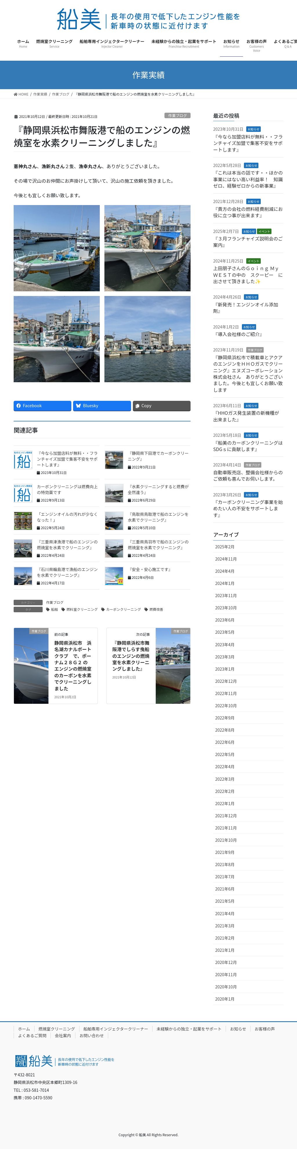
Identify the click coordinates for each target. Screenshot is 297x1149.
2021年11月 (226, 828)
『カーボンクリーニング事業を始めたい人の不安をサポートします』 (248, 508)
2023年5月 (225, 632)
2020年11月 (226, 974)
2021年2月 (225, 938)
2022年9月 (225, 718)
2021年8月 (225, 864)
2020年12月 (226, 962)
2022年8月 (225, 730)
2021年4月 (225, 913)
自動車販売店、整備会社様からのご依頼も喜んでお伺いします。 (248, 475)
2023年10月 (226, 608)
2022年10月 (226, 705)
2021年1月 (225, 950)
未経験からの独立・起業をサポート (189, 1029)
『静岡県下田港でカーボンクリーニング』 (158, 456)
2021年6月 (225, 889)
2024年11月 (226, 559)
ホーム (24, 1029)
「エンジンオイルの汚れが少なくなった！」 (67, 517)
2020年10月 (226, 987)
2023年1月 (225, 669)
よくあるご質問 (32, 1035)
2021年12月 (226, 815)
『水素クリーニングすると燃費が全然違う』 (158, 489)
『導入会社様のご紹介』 (238, 334)
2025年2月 (225, 547)
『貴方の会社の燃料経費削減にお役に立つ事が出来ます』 (248, 212)
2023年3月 (225, 657)
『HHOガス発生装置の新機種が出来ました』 (246, 416)
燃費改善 (156, 609)
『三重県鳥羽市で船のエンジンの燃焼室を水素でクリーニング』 (158, 544)
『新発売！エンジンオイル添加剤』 (245, 307)
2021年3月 (225, 926)
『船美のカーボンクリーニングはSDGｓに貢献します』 (248, 446)
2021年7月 (225, 876)
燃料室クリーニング (82, 609)
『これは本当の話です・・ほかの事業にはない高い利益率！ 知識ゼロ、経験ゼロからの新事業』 (248, 179)
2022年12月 (226, 681)
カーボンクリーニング (123, 609)
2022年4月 (225, 766)
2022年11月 (226, 693)
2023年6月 (225, 620)
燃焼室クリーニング (57, 1029)
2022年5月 (225, 754)
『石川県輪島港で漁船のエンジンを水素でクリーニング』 (67, 572)
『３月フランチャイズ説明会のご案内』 (247, 241)
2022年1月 (225, 803)
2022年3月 (225, 779)
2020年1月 (225, 999)
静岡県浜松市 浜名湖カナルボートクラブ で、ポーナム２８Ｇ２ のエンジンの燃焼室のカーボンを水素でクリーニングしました (72, 665)
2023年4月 (225, 644)
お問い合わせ (91, 1035)
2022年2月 (225, 791)
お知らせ (253, 129)
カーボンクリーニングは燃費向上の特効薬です (67, 489)
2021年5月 (225, 901)
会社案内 (63, 1035)
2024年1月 (225, 583)
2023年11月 (226, 595)
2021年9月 (225, 852)
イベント (264, 231)
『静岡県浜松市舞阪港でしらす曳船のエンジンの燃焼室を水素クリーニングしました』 (130, 655)
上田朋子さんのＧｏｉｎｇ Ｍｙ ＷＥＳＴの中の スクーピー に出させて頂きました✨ (248, 275)
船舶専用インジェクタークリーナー (116, 1029)
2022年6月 (225, 742)
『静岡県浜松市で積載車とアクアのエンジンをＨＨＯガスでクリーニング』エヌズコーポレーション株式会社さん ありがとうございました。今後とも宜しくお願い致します (248, 373)
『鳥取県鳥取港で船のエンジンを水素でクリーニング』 (158, 517)
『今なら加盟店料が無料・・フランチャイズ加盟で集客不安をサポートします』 (67, 458)
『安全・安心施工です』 (150, 569)
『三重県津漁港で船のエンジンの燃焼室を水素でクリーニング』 (67, 544)
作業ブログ (177, 115)
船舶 (54, 609)
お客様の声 (265, 1029)
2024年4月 (225, 571)
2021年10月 (226, 840)
